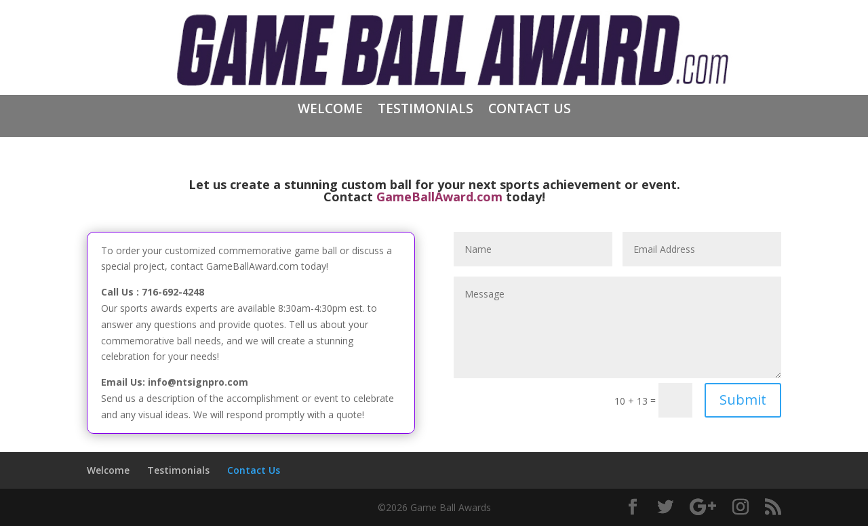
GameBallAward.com (439, 196)
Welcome (330, 110)
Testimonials (425, 110)
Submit (742, 399)
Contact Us (529, 110)
